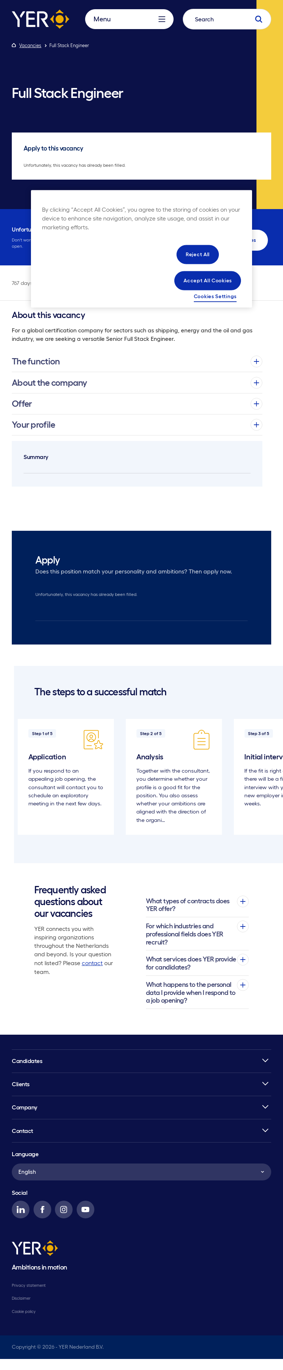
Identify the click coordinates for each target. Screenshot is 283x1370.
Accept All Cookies (208, 280)
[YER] (35, 1260)
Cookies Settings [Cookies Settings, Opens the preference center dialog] (215, 296)
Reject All (198, 254)
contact (92, 974)
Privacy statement (29, 1296)
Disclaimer (21, 1309)
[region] (141, 249)
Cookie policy (24, 1322)
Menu (129, 26)
